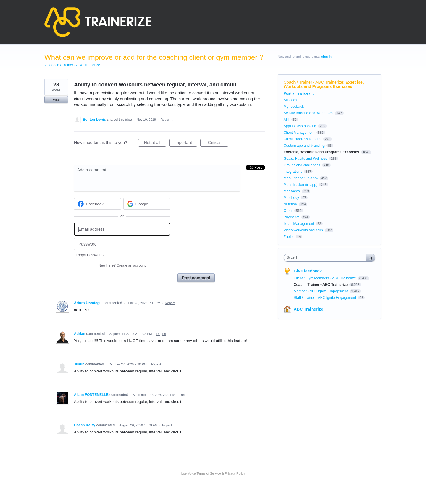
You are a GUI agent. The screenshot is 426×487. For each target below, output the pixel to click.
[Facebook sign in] (97, 204)
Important (186, 143)
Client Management (299, 132)
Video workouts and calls (303, 230)
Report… (166, 119)
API (286, 119)
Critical (218, 143)
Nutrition (290, 204)
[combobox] (326, 258)
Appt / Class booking (300, 126)
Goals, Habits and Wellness (305, 159)
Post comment (196, 277)
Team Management (299, 224)
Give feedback (308, 271)
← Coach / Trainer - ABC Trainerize (72, 65)
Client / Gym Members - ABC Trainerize (325, 278)
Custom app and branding (304, 145)
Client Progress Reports (302, 139)
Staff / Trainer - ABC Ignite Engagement (325, 298)
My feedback (294, 106)
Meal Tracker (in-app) (300, 185)
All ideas (290, 100)
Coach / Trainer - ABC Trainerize (313, 82)
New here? (122, 265)
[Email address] (122, 229)
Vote (56, 99)
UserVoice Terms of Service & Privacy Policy (213, 473)
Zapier (289, 237)
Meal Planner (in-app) (301, 178)
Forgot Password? (90, 255)
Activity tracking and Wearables (308, 113)
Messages (292, 191)
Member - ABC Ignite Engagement (321, 291)
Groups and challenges (302, 165)
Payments (291, 217)
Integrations (293, 172)
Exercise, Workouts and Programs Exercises (324, 84)
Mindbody (291, 198)
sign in (326, 56)
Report (170, 303)
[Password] (122, 244)
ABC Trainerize (308, 309)
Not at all (155, 143)
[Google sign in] (146, 204)
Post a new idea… (299, 93)
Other (288, 211)
